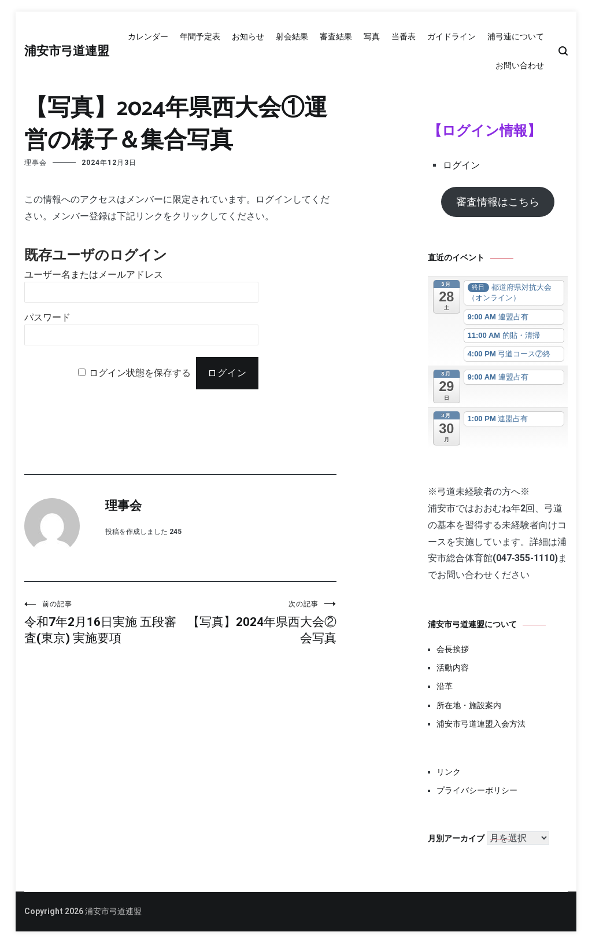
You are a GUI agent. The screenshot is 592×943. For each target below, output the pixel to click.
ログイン (461, 165)
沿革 (444, 686)
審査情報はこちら (497, 202)
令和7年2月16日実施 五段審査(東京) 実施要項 (102, 622)
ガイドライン (451, 36)
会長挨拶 (452, 649)
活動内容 (452, 667)
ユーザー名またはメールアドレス (93, 274)
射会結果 (292, 36)
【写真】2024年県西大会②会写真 (258, 622)
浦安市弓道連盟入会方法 (481, 723)
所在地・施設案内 (468, 705)
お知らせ (248, 36)
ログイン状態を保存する (140, 373)
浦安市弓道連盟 (66, 51)
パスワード (47, 317)
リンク (448, 771)
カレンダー (148, 36)
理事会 (35, 163)
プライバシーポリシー (476, 790)
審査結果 (336, 36)
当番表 (403, 36)
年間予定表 (200, 36)
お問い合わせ (519, 65)
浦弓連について (515, 36)
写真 (372, 36)
